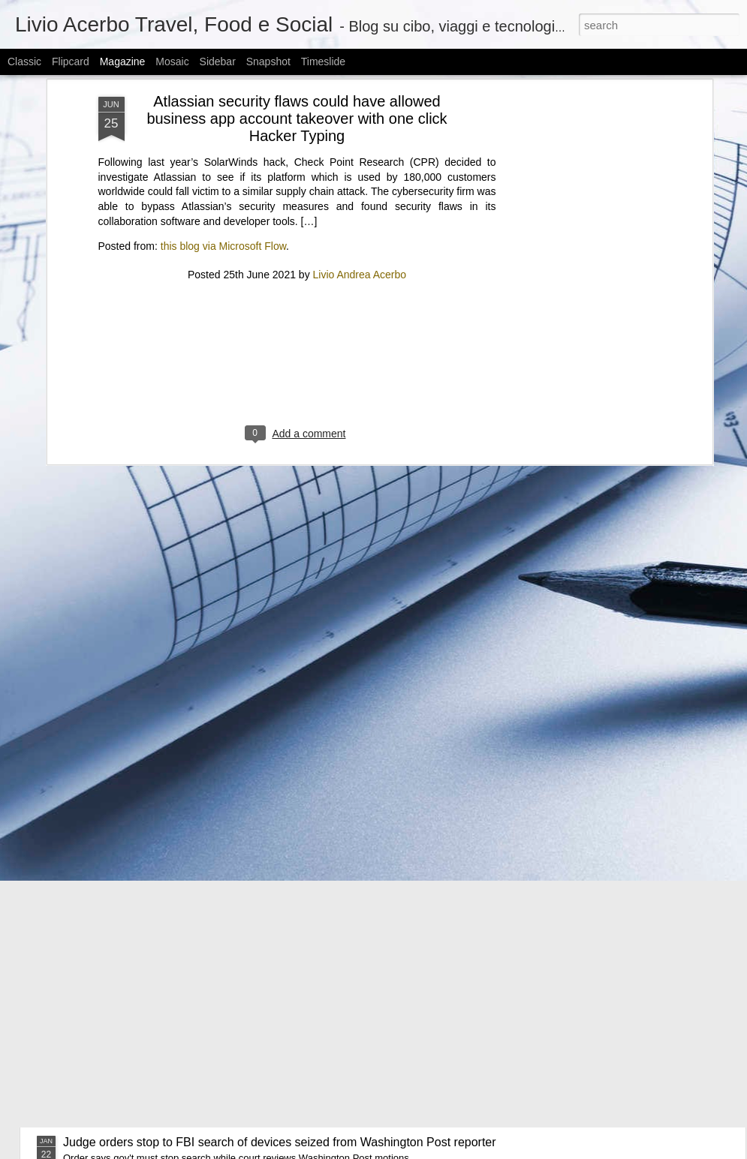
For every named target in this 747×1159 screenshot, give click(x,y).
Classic (24, 62)
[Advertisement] (297, 218)
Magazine (123, 62)
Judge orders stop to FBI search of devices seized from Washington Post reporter (279, 1142)
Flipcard (70, 62)
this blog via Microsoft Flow (223, 93)
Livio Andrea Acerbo (360, 122)
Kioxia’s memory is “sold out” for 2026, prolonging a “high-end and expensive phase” (287, 1071)
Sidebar (218, 62)
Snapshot (268, 62)
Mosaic (171, 62)
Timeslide (323, 62)
